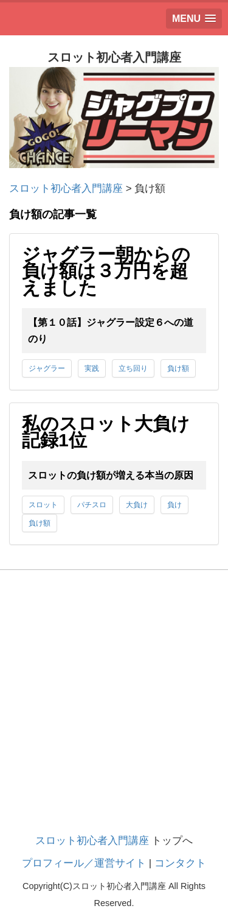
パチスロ (91, 505)
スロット (43, 505)
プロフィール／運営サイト (84, 863)
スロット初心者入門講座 (92, 840)
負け (174, 505)
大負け (137, 505)
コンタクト (180, 863)
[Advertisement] (114, 713)
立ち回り (133, 368)
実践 (92, 368)
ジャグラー (47, 368)
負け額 (178, 368)
